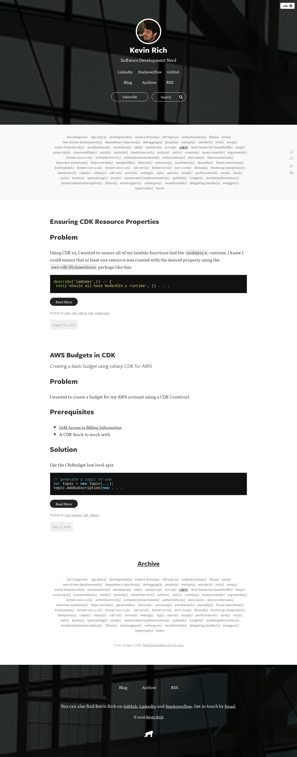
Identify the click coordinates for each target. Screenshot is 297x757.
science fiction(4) (147, 136)
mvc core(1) (182, 167)
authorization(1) (173, 157)
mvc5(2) (170, 147)
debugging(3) (152, 141)
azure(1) (172, 172)
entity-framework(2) (69, 147)
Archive (149, 81)
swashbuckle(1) (176, 182)
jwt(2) (220, 141)
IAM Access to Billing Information (93, 429)
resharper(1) (153, 182)
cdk (287, 5)
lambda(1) (121, 152)
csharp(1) (99, 172)
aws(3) (226, 136)
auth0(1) (163, 152)
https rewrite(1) (102, 162)
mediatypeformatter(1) (222, 177)
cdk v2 (82, 314)
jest (91, 314)
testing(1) (147, 172)
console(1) (192, 152)
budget (76, 519)
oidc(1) (177, 152)
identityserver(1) (142, 152)
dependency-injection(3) (122, 141)
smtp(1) (115, 177)
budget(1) (196, 177)
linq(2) (240, 147)
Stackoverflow (150, 72)
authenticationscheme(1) (141, 157)
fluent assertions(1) (229, 162)
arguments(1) (237, 152)
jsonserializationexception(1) (81, 182)
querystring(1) (97, 177)
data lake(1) (196, 157)
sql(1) (160, 172)
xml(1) (237, 172)
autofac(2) (205, 141)
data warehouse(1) (220, 157)
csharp (94, 519)
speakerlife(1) (125, 162)
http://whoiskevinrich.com (163, 649)
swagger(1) (231, 182)
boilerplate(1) (64, 167)
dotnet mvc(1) (161, 167)
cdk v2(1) (115, 172)
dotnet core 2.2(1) (117, 167)
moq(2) (232, 141)
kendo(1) (78, 177)
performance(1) (206, 172)
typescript (102, 314)
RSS (170, 81)
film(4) (214, 136)
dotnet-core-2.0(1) (79, 157)
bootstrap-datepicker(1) (228, 167)
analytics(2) (153, 147)
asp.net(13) (98, 136)
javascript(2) (61, 152)
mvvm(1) (131, 172)
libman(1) (201, 167)
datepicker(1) (67, 172)
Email (231, 710)
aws (67, 314)
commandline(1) (85, 152)
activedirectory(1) (108, 157)
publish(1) (180, 177)
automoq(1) (163, 162)
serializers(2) (122, 147)
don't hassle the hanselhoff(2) (211, 147)
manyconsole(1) (213, 152)
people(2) (171, 141)
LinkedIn (125, 72)
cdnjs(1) (84, 172)
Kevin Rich (155, 721)
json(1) (225, 172)
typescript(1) (144, 187)
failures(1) (145, 162)
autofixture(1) (184, 162)
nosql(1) (186, 172)
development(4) (120, 136)
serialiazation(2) (98, 147)
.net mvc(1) (141, 167)
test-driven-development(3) (82, 141)
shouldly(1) (205, 162)
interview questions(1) (72, 162)
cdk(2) (183, 147)
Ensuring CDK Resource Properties (107, 221)
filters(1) (111, 182)
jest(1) (65, 177)
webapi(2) (188, 141)
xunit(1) (105, 152)
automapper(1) (130, 182)
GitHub (173, 72)
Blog (127, 81)
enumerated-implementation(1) (147, 177)
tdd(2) (138, 147)
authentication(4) (193, 136)
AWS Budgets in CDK (84, 357)
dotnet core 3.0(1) (89, 167)
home (160, 187)
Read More (64, 304)
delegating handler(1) (205, 182)
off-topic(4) (170, 136)
